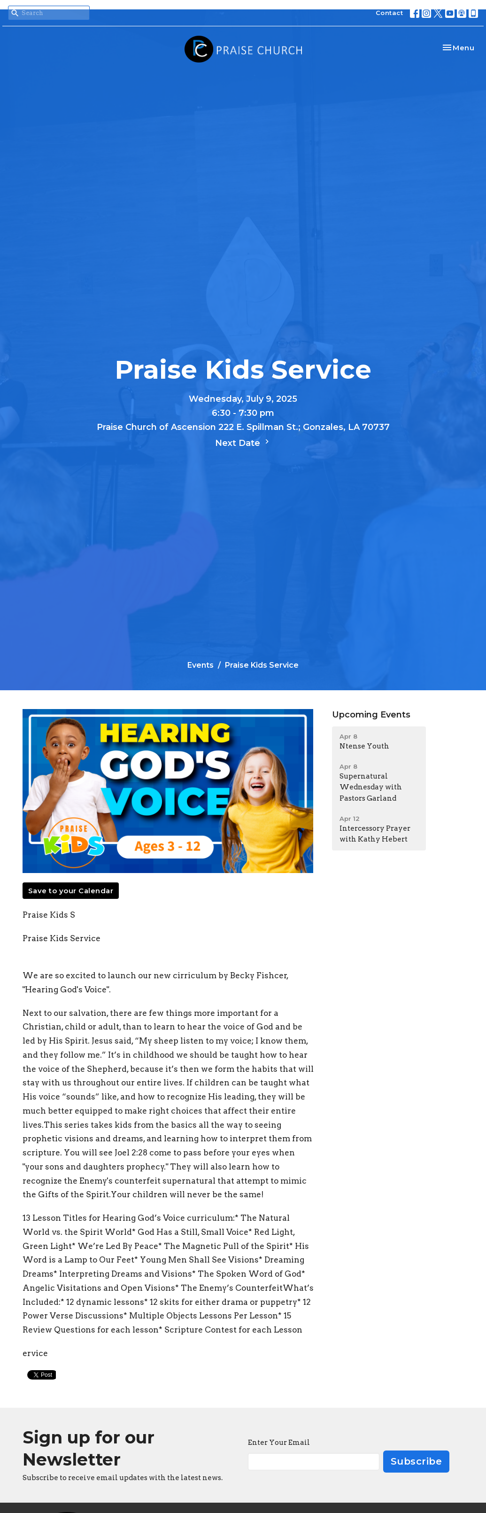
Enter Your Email (279, 1442)
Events (200, 665)
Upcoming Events (371, 715)
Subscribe (416, 1461)
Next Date (243, 442)
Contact (389, 12)
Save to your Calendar (71, 890)
